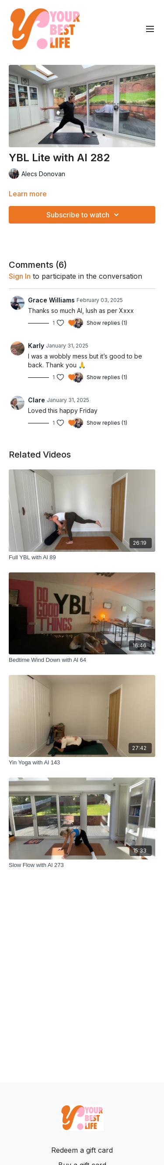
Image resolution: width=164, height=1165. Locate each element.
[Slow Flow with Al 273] (82, 865)
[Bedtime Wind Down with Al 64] (82, 660)
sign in (20, 276)
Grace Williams (51, 300)
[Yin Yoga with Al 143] (82, 762)
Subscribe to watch (84, 215)
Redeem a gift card (82, 1150)
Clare (36, 400)
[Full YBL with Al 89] (82, 557)
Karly (36, 345)
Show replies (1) (107, 323)
